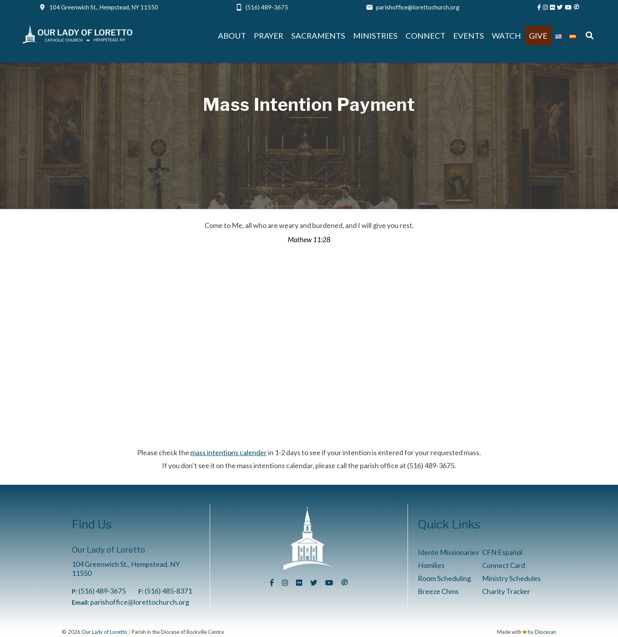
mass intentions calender (228, 452)
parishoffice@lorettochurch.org (418, 7)
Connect (425, 35)
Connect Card (503, 565)
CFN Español (502, 552)
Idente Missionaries (448, 552)
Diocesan (545, 632)
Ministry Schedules (511, 578)
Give (538, 35)
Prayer (268, 35)
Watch (506, 35)
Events (468, 35)
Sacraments (318, 35)
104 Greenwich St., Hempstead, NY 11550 (103, 7)
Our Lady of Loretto (104, 632)
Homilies (431, 565)
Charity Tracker (506, 591)
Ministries (375, 35)
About (232, 35)
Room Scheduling (444, 578)
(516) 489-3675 (267, 7)
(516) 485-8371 (168, 591)
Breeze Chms (438, 591)
